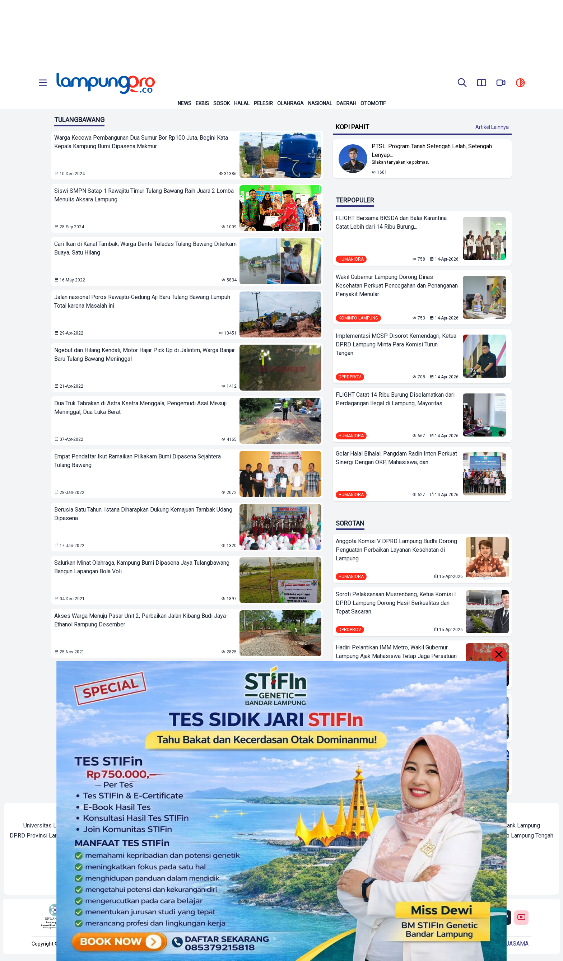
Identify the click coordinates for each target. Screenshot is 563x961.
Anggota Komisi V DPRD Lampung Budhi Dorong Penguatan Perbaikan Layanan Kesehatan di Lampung (396, 550)
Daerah (346, 103)
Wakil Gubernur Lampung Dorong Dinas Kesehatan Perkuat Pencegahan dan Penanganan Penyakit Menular (397, 286)
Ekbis (202, 103)
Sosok (221, 103)
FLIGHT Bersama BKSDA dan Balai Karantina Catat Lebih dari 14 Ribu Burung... (391, 222)
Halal (242, 103)
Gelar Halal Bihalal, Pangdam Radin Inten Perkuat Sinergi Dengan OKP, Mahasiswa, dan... (396, 458)
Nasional (320, 103)
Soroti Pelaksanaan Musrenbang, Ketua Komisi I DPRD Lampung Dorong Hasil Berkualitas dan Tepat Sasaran (396, 603)
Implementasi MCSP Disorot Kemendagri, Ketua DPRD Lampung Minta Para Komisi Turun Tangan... (396, 344)
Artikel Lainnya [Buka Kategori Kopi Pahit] (492, 127)
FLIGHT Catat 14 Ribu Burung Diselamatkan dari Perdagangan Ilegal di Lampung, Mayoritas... (395, 399)
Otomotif (373, 103)
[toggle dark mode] (520, 83)
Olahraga (290, 103)
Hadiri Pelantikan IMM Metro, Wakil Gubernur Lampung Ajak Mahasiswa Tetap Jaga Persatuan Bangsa (396, 656)
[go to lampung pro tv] (501, 83)
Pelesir (263, 103)
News (184, 103)
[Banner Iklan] (281, 34)
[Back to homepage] (105, 83)
